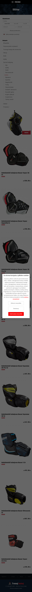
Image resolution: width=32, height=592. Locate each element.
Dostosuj (16, 308)
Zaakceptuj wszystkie (16, 314)
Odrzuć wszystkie (16, 303)
